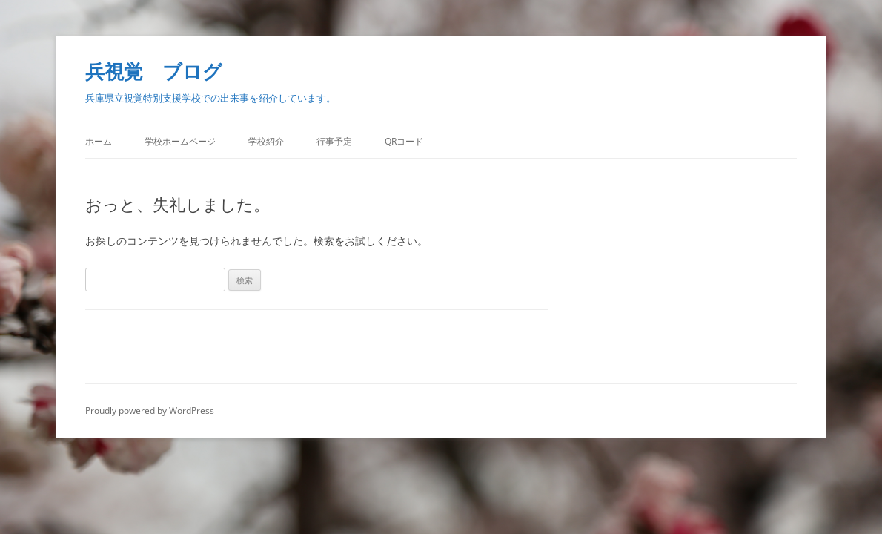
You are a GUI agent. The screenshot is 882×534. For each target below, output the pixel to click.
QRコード (404, 141)
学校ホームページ (180, 141)
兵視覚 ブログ (153, 71)
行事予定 (334, 141)
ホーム (98, 141)
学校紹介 (266, 141)
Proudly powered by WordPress (149, 410)
